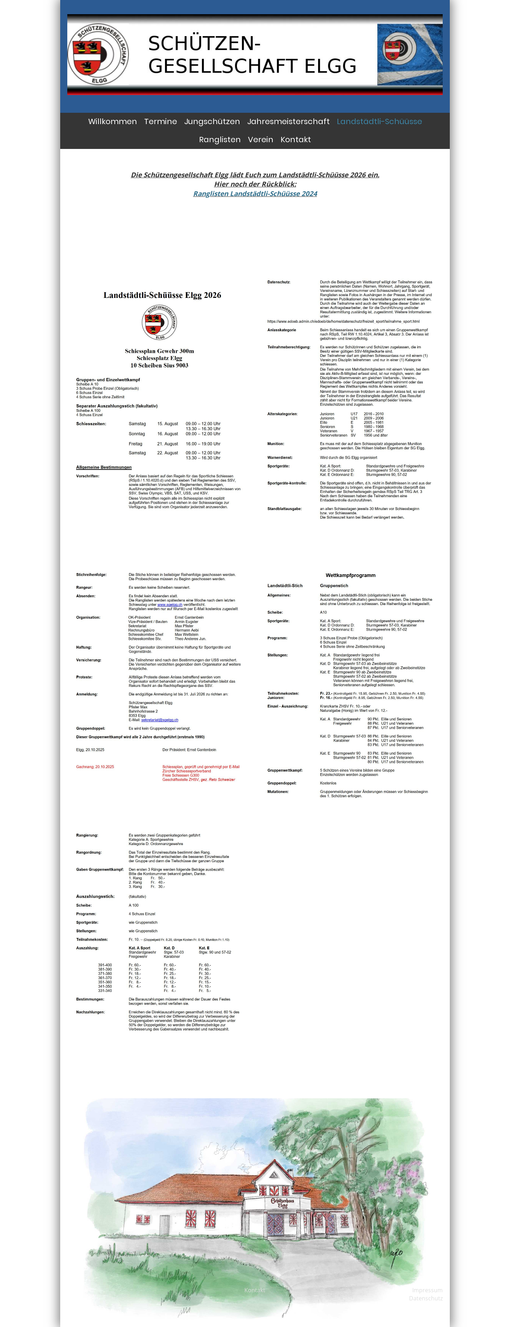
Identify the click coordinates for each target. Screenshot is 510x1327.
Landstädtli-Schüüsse (379, 121)
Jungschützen (212, 121)
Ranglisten (220, 139)
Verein (260, 139)
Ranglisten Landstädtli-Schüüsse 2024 (255, 193)
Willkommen (112, 121)
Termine (160, 121)
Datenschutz (426, 1298)
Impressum (427, 1290)
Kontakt (295, 139)
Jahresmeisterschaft (288, 121)
